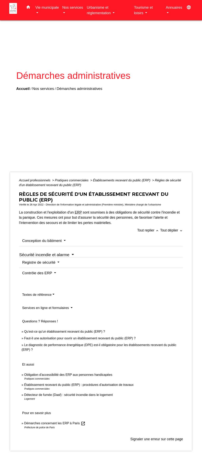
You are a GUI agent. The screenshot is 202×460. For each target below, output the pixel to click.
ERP (78, 212)
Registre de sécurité (39, 262)
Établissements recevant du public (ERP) (122, 180)
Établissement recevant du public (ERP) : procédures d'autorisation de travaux (79, 384)
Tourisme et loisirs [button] (143, 10)
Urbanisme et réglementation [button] (99, 10)
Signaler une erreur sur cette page (156, 439)
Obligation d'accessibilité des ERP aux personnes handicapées (68, 374)
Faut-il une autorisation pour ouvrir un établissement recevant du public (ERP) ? (80, 338)
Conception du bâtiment (42, 241)
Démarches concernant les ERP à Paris (54, 423)
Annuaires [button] (174, 7)
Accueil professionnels (35, 180)
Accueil (23, 89)
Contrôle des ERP (37, 273)
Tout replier (148, 230)
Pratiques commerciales (72, 180)
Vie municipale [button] (47, 7)
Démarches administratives (79, 89)
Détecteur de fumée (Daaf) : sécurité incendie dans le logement (69, 395)
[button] (28, 8)
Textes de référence (36, 295)
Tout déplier (171, 230)
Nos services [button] (72, 7)
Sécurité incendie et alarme (44, 254)
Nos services (43, 89)
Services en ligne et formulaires (46, 308)
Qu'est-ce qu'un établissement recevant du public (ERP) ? (64, 331)
